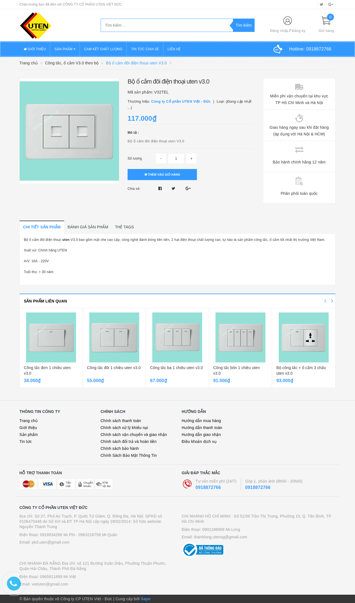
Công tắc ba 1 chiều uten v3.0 (176, 367)
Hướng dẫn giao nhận (201, 434)
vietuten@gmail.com (50, 584)
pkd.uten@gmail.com (51, 542)
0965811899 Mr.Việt (58, 576)
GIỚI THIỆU (35, 49)
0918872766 (208, 487)
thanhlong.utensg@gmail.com (220, 537)
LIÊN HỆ (174, 49)
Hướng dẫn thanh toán (202, 427)
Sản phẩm (28, 434)
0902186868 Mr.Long (221, 529)
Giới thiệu (28, 427)
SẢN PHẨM (64, 49)
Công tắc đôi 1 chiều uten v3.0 (114, 367)
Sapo (146, 599)
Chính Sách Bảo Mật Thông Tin (129, 455)
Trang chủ (28, 420)
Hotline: (310, 49)
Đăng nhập (279, 31)
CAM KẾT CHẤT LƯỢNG (103, 49)
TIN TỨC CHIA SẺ (145, 49)
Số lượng (135, 158)
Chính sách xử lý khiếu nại (124, 427)
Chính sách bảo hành (120, 448)
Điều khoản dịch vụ (199, 441)
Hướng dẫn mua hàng (201, 420)
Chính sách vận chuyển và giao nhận (134, 434)
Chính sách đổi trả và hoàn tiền (129, 441)
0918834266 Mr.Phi (57, 535)
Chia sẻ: (134, 189)
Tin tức (25, 441)
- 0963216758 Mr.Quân (96, 535)
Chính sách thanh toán (121, 420)
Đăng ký (298, 31)
